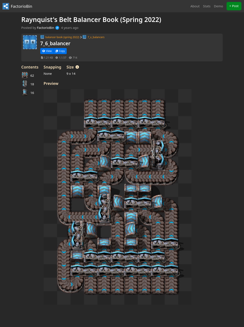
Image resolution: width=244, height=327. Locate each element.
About (195, 6)
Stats (207, 6)
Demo (218, 6)
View (47, 51)
